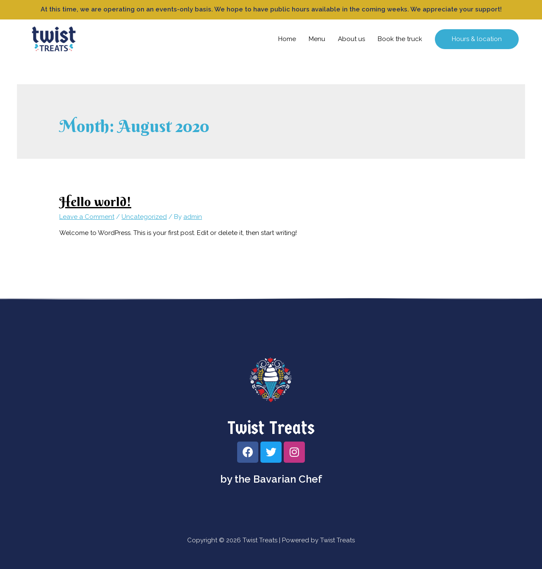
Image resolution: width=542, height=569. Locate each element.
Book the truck (400, 39)
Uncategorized (144, 217)
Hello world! (95, 202)
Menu (317, 39)
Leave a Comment (86, 217)
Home (287, 39)
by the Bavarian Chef (271, 479)
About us (351, 39)
